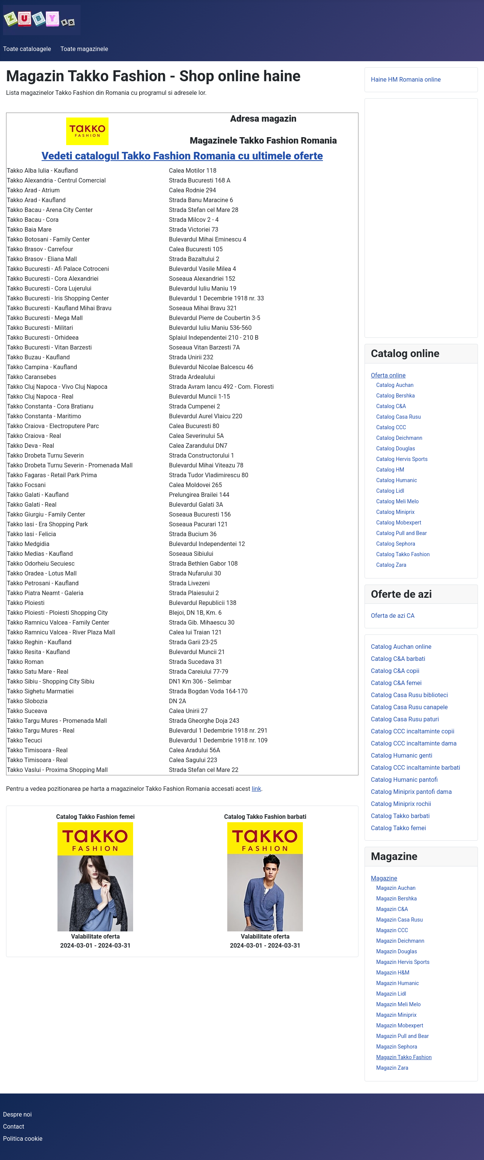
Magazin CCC (392, 930)
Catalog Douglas (395, 448)
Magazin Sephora (396, 1047)
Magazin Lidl (391, 994)
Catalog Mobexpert (398, 523)
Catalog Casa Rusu (398, 417)
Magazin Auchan (396, 888)
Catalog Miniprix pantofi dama (411, 791)
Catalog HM (390, 470)
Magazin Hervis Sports (403, 962)
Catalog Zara (391, 565)
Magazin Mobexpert (399, 1025)
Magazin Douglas (396, 951)
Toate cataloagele (27, 49)
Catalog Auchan (395, 385)
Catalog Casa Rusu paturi (405, 719)
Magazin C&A (392, 909)
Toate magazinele (84, 49)
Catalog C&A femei (396, 683)
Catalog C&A (391, 406)
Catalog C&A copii (395, 670)
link (256, 788)
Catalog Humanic (396, 480)
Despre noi (17, 1114)
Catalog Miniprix (395, 512)
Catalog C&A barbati (398, 658)
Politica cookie (22, 1138)
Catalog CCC (391, 427)
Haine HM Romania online (406, 79)
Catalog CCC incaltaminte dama (414, 743)
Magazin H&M (393, 973)
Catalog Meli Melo (397, 501)
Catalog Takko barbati (400, 816)
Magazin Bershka (396, 899)
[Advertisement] (421, 218)
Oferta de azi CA (392, 615)
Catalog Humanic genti (402, 755)
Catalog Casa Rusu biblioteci (409, 695)
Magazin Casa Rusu (399, 920)
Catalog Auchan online (401, 646)
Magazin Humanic (397, 983)
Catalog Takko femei (398, 828)
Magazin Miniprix (396, 1015)
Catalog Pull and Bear (401, 533)
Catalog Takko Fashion (403, 554)
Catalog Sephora (395, 544)
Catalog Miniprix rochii (401, 803)
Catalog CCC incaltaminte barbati (415, 767)
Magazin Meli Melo (398, 1004)
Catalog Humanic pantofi (404, 779)
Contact (13, 1126)
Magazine (384, 878)
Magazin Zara (392, 1068)
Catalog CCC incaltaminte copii (413, 731)
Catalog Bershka (395, 396)
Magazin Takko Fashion (404, 1057)
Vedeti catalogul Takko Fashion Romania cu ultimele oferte (182, 156)
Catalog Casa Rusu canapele (409, 707)
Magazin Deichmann (400, 941)
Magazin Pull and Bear (402, 1036)
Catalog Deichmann (399, 438)
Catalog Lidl (390, 491)
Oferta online (388, 375)
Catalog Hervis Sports (402, 459)
